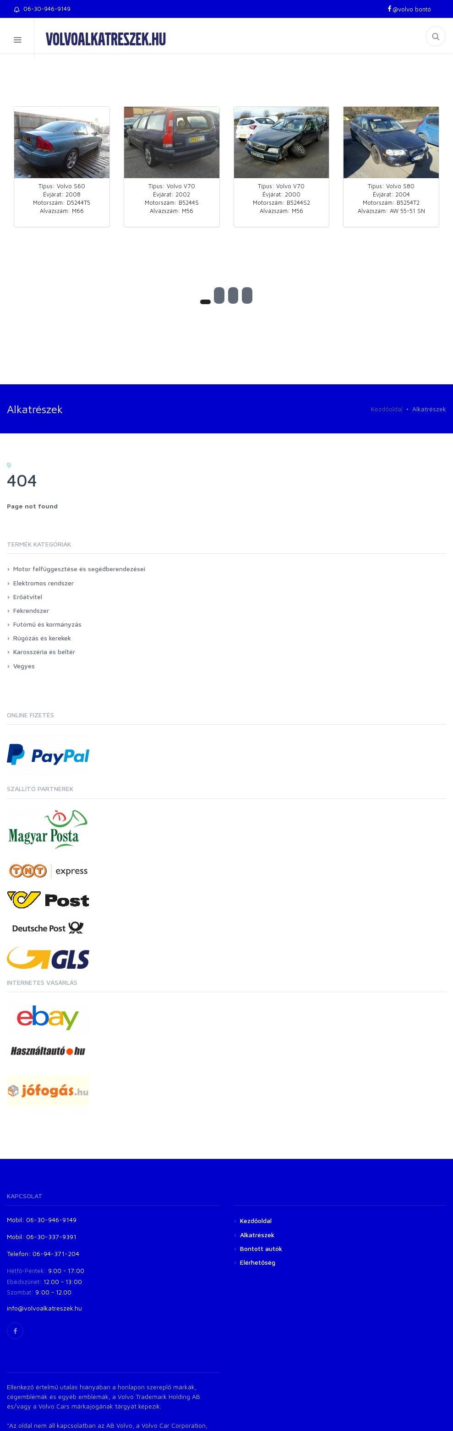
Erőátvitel (27, 597)
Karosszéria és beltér (44, 651)
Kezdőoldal (387, 409)
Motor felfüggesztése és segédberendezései (79, 569)
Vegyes (24, 666)
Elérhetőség (257, 1262)
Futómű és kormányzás (47, 624)
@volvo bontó (409, 9)
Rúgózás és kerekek (42, 638)
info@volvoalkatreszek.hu (44, 1308)
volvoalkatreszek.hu (106, 38)
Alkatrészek (257, 1235)
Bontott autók (261, 1248)
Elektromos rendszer (43, 583)
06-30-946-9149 (42, 8)
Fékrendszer (31, 610)
